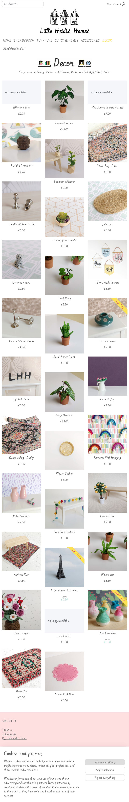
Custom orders (10, 776)
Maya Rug (21, 691)
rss (63, 795)
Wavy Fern (107, 574)
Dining (106, 72)
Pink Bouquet (21, 633)
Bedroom (51, 72)
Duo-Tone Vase (107, 633)
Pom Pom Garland (64, 531)
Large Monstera (64, 123)
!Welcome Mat (21, 107)
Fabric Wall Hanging (107, 282)
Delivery (7, 772)
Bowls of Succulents (64, 240)
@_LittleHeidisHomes (14, 738)
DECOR (107, 41)
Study (88, 72)
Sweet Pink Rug (64, 694)
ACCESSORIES (90, 41)
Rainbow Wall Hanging (107, 457)
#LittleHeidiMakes (14, 49)
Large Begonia (64, 415)
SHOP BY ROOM (24, 41)
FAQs (48, 772)
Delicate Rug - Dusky (21, 457)
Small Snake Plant (64, 356)
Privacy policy (53, 780)
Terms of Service (54, 776)
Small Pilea (64, 298)
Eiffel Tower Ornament (64, 590)
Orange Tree (107, 516)
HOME (7, 41)
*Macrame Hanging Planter (107, 107)
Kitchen (64, 72)
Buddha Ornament (21, 165)
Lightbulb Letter (21, 399)
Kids (97, 72)
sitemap (57, 795)
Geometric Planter (64, 181)
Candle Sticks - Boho (21, 341)
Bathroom (77, 72)
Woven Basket (64, 473)
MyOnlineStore (100, 795)
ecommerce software (74, 795)
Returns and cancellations (16, 780)
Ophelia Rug (21, 574)
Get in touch (9, 734)
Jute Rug (107, 224)
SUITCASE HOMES (66, 41)
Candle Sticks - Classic (21, 224)
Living (40, 72)
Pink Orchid (64, 636)
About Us (7, 730)
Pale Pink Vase (21, 516)
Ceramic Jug (107, 399)
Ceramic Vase (107, 341)
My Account (116, 4)
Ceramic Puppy (21, 282)
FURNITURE (44, 41)
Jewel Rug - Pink (107, 165)
